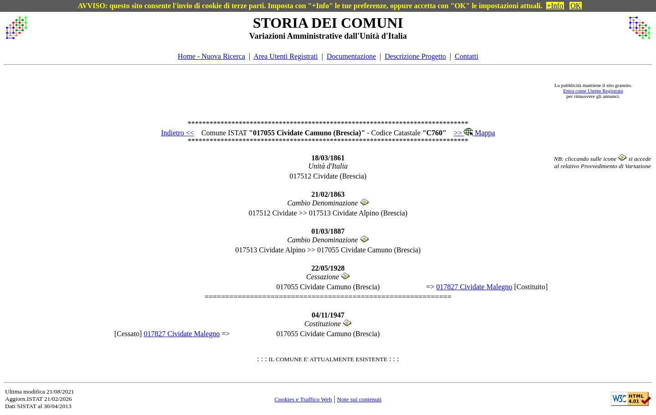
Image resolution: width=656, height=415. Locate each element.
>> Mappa (474, 133)
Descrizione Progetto (415, 56)
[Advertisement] (287, 90)
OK (575, 6)
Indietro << (177, 133)
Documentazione (351, 56)
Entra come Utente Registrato (593, 90)
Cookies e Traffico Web (303, 399)
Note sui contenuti (359, 399)
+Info (555, 6)
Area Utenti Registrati (285, 56)
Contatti (466, 56)
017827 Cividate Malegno (474, 287)
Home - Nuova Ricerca (211, 56)
